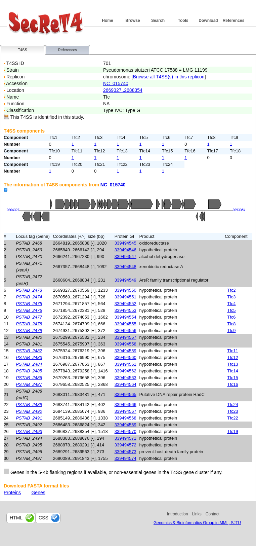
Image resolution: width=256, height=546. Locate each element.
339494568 (125, 418)
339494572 (125, 444)
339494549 (125, 280)
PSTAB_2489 (29, 404)
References (234, 20)
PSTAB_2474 (29, 296)
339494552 (125, 303)
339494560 (125, 357)
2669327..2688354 (122, 90)
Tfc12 (232, 357)
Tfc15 (232, 377)
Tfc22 (232, 418)
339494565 (125, 394)
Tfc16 (232, 384)
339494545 (125, 243)
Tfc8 (231, 323)
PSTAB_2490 (29, 411)
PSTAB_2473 (29, 290)
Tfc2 (231, 290)
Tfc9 (231, 330)
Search (158, 20)
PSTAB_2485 (29, 370)
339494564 (125, 384)
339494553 (125, 310)
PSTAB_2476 (29, 310)
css (43, 517)
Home (107, 20)
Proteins (12, 492)
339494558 (125, 344)
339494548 (125, 266)
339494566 (125, 404)
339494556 (125, 330)
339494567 (125, 411)
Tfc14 (232, 370)
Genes (38, 492)
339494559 (125, 350)
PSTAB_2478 (29, 323)
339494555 (125, 323)
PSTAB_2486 (29, 377)
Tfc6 (231, 317)
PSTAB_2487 (29, 384)
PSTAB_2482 (29, 350)
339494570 (125, 431)
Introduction (177, 514)
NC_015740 (115, 83)
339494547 (125, 256)
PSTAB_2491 (29, 418)
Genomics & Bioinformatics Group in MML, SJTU (197, 522)
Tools (183, 20)
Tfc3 (231, 296)
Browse (132, 20)
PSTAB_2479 (29, 330)
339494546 (125, 249)
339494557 (125, 337)
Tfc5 (231, 310)
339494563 (125, 377)
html (16, 517)
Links (197, 514)
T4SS (22, 50)
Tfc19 (232, 431)
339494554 (125, 317)
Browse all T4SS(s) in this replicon (169, 76)
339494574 (125, 458)
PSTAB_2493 (29, 431)
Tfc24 (232, 404)
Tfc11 (232, 350)
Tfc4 (231, 303)
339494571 (125, 438)
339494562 (125, 370)
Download (208, 20)
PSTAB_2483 (29, 357)
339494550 (125, 290)
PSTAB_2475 (29, 303)
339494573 (125, 451)
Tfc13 (232, 364)
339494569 (125, 424)
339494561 (125, 364)
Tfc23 (232, 411)
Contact (212, 514)
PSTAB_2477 (29, 317)
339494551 (125, 296)
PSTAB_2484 (29, 364)
